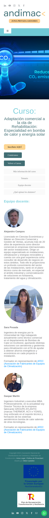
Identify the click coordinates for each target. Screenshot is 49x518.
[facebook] (24, 6)
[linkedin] (5, 6)
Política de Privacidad (35, 458)
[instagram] (14, 6)
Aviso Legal (20, 458)
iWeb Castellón (28, 461)
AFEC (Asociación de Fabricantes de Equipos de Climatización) (24, 364)
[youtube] (10, 6)
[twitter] (19, 6)
